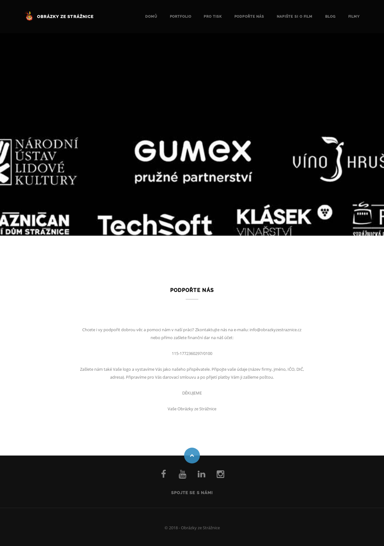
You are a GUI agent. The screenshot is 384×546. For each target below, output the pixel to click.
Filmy (354, 17)
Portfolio (180, 17)
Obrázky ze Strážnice (65, 16)
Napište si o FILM (295, 17)
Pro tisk (212, 17)
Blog (330, 17)
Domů (151, 17)
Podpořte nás (249, 17)
